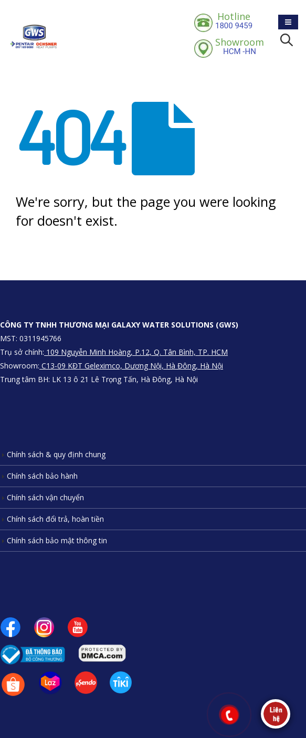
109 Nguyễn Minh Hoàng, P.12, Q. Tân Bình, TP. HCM (136, 352)
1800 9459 (233, 20)
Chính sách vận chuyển (45, 497)
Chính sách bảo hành (42, 476)
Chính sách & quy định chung (56, 454)
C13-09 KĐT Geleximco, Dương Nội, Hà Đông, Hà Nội (131, 366)
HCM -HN (239, 46)
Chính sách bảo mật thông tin (57, 540)
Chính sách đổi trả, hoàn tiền (55, 519)
